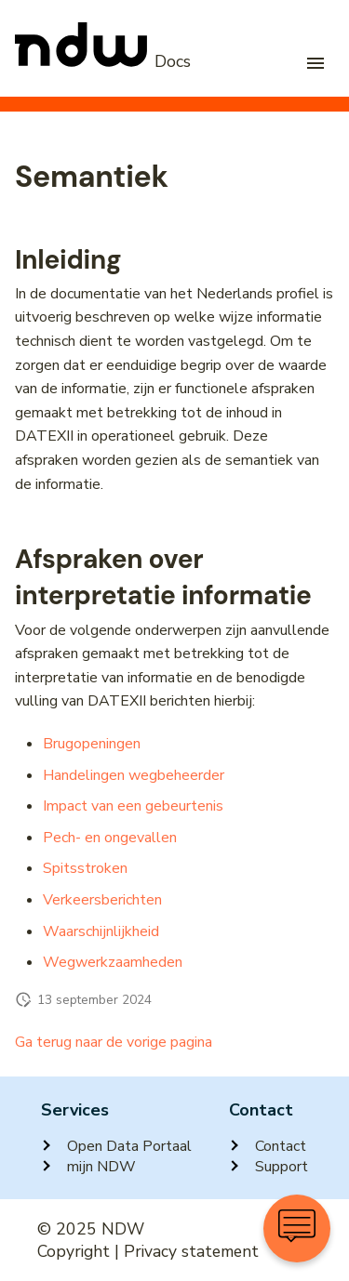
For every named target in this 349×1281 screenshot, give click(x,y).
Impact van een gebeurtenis (133, 806)
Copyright (73, 1251)
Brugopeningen (92, 743)
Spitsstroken (85, 868)
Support (268, 1166)
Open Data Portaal (116, 1146)
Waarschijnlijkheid (101, 931)
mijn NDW (88, 1166)
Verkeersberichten (102, 900)
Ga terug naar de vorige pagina (113, 1042)
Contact (267, 1146)
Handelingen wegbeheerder (133, 775)
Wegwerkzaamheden (112, 962)
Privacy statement (191, 1251)
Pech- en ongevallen (110, 837)
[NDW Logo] (103, 62)
